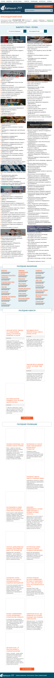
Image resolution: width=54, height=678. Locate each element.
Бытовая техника (7, 43)
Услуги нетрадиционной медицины (10, 94)
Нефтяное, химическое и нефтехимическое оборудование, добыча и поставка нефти (38, 176)
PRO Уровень (22, 283)
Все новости (27, 418)
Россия (3, 1)
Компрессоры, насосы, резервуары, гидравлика (40, 161)
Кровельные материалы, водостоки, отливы (13, 208)
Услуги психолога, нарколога (9, 95)
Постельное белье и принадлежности (11, 58)
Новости (26, 1)
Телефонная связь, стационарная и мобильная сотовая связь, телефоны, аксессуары (13, 183)
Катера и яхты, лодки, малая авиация (37, 253)
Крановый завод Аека (7, 282)
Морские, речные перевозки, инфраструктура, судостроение (39, 255)
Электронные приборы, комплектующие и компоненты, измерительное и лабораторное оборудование (39, 222)
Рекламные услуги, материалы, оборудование (40, 65)
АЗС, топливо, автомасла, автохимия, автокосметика (37, 243)
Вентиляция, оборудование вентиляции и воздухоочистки (11, 194)
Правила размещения (21, 675)
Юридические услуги (33, 73)
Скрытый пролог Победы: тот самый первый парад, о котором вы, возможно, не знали (14, 332)
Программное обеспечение (35, 63)
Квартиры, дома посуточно (35, 93)
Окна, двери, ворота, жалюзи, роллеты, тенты (13, 214)
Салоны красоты (6, 249)
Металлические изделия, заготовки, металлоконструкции (37, 167)
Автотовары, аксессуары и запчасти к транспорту (37, 240)
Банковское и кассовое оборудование (38, 129)
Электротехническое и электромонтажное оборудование (38, 218)
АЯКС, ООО (39, 280)
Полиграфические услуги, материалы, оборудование (37, 59)
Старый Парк (39, 301)
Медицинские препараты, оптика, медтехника (13, 87)
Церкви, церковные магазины (36, 120)
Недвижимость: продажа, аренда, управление (13, 212)
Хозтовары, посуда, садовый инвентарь (11, 63)
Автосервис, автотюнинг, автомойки (37, 237)
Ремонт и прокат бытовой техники (10, 246)
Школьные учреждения (7, 115)
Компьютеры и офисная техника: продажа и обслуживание (12, 51)
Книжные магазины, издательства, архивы (39, 97)
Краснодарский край (5, 273)
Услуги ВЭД (31, 68)
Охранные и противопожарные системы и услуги (38, 56)
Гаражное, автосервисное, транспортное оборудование (38, 139)
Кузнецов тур (39, 285)
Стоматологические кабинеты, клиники (11, 90)
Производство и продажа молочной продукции (13, 133)
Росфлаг (3, 303)
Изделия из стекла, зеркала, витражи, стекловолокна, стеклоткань (37, 150)
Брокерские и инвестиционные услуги (38, 47)
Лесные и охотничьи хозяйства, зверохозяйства (9, 124)
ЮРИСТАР (4, 270)
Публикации (34, 1)
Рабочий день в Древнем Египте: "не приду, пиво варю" (35, 366)
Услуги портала (30, 675)
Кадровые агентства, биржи (8, 109)
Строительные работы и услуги (9, 227)
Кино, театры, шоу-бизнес (35, 95)
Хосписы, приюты (6, 97)
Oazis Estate (4, 291)
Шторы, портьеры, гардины (8, 65)
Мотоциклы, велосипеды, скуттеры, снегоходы (39, 258)
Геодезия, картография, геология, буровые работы (11, 199)
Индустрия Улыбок (24, 298)
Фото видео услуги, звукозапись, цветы (11, 256)
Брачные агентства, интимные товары (11, 236)
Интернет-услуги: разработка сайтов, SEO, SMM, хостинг (39, 51)
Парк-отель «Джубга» (42, 290)
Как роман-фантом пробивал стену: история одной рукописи (14, 400)
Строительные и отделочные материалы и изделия (12, 225)
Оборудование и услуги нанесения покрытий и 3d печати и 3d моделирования (39, 185)
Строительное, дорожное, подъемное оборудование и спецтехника (37, 198)
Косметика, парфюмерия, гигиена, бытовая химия (12, 83)
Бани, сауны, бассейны (34, 83)
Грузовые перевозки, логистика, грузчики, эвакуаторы (38, 251)
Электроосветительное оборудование (38, 216)
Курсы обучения (5, 111)
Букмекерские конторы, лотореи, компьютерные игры (36, 87)
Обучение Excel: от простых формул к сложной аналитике (13, 649)
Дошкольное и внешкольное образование (12, 108)
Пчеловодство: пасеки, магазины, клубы (12, 153)
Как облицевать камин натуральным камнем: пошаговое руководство (14, 508)
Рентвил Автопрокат (24, 288)
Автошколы (4, 106)
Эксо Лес (4, 287)
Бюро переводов (32, 48)
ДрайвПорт (39, 270)
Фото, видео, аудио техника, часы (10, 62)
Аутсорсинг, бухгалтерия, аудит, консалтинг (39, 43)
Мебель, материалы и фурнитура (10, 55)
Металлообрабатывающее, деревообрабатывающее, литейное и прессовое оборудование (40, 171)
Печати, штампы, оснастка (35, 61)
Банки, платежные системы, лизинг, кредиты (39, 45)
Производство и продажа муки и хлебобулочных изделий (9, 137)
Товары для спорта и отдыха (35, 110)
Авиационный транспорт (34, 233)
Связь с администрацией (41, 675)
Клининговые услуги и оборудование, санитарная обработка (10, 243)
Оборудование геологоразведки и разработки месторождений (39, 182)
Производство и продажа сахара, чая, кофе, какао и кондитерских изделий (12, 148)
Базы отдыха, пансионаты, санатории (38, 82)
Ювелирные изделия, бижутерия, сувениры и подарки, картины (12, 67)
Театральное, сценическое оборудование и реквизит (39, 201)
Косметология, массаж (7, 85)
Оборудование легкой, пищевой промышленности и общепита (36, 188)
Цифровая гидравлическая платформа (23, 272)
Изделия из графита (33, 148)
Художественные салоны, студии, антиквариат (39, 117)
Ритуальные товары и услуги (9, 247)
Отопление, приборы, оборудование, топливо (13, 216)
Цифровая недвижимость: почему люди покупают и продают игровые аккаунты (35, 510)
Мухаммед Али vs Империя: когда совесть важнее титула (35, 332)
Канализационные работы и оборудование (12, 203)
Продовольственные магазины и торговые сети (12, 127)
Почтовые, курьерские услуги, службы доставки (13, 172)
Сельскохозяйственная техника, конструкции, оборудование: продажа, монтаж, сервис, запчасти (39, 194)
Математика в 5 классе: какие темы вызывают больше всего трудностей (34, 446)
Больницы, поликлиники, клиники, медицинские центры (10, 78)
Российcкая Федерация (5, 272)
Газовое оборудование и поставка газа (38, 137)
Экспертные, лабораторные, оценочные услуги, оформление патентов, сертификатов (40, 70)
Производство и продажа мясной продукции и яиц (13, 140)
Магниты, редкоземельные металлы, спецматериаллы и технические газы (37, 164)
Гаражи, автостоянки (33, 248)
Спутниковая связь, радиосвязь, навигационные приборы (9, 176)
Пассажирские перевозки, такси (36, 261)
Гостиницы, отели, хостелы (35, 90)
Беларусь (9, 1)
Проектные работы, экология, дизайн (11, 218)
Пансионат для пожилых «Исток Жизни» (8, 297)
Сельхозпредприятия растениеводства (11, 160)
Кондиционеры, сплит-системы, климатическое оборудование (13, 205)
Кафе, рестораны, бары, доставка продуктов (39, 92)
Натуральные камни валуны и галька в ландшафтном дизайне (34, 548)
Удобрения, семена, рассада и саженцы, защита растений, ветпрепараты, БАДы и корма (13, 162)
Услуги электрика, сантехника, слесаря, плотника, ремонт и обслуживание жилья (12, 253)
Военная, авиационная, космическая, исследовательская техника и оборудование (39, 134)
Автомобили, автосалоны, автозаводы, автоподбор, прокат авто (38, 235)
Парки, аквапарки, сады (34, 105)
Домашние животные (7, 241)
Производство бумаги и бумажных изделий (39, 191)
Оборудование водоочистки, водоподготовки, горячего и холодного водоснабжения (39, 179)
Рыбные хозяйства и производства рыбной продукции (12, 155)
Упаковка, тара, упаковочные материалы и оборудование (38, 206)
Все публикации (27, 669)
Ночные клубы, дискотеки (35, 100)
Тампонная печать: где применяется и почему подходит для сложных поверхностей (35, 616)
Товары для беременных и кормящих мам (12, 92)
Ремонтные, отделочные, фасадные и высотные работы (10, 220)
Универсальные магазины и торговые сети (12, 60)
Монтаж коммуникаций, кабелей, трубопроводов (9, 210)
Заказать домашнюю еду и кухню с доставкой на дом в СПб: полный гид (14, 548)
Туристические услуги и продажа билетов (39, 115)
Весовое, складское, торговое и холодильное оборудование (39, 131)
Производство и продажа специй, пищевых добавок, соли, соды (12, 151)
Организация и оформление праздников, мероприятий (38, 102)
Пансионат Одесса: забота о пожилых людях (35, 477)
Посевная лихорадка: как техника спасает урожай (15, 445)
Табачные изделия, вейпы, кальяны (37, 108)
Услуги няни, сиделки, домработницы (11, 251)
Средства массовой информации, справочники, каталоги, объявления (13, 179)
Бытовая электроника (7, 45)
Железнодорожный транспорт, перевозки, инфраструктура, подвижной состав (38, 246)
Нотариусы (31, 53)
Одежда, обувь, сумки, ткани (9, 57)
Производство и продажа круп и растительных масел (13, 130)
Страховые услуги (33, 66)
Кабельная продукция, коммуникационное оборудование (38, 157)
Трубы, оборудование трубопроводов (37, 203)
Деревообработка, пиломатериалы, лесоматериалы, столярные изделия (37, 145)
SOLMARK (38, 275)
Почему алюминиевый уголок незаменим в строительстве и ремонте (14, 615)
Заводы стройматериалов (8, 201)
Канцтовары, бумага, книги (8, 48)
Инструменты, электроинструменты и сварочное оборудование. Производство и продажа (38, 154)
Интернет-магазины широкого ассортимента (13, 47)
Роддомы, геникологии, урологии (10, 89)
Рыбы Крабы (22, 293)
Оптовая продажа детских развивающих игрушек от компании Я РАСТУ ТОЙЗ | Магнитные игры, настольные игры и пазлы (35, 582)
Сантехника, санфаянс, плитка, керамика (12, 222)
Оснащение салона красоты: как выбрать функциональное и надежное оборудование (14, 580)
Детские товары (5, 80)
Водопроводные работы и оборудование (12, 196)
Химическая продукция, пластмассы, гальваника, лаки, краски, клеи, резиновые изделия (38, 210)
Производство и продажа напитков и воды (12, 142)
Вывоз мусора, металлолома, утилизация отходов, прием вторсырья (11, 238)
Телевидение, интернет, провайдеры (11, 181)
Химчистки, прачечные (7, 257)
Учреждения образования (8, 113)
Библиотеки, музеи (33, 85)
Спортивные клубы (33, 107)
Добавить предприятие (44, 6)
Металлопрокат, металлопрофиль (37, 174)
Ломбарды (4, 53)
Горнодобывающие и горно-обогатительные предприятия (39, 142)
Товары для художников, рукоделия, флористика (37, 112)
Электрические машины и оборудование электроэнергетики (38, 213)
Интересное (42, 1)
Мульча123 (21, 279)
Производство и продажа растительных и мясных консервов (11, 144)
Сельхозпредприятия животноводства (11, 158)
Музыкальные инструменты (35, 98)
